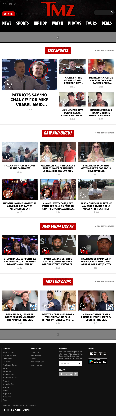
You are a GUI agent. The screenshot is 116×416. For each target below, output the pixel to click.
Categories (6, 381)
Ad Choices (7, 362)
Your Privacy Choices (10, 365)
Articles (5, 368)
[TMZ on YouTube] (71, 374)
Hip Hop (40, 23)
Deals (107, 23)
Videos (5, 400)
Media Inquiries (36, 365)
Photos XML (7, 397)
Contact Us (35, 352)
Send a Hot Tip (36, 355)
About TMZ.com (8, 352)
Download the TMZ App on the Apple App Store (97, 353)
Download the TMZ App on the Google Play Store (97, 361)
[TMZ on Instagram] (15, 4)
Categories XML (8, 384)
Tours (91, 23)
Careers (33, 359)
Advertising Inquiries (38, 362)
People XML (7, 394)
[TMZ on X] (6, 4)
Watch (57, 23)
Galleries (6, 387)
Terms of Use (7, 359)
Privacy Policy (64, 358)
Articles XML (7, 371)
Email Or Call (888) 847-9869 (27, 14)
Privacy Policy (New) (10, 355)
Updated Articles (8, 374)
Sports (22, 23)
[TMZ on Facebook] (3, 4)
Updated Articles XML (10, 378)
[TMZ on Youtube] (10, 4)
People (5, 390)
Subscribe (79, 363)
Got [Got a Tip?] (8, 14)
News (6, 23)
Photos (74, 23)
